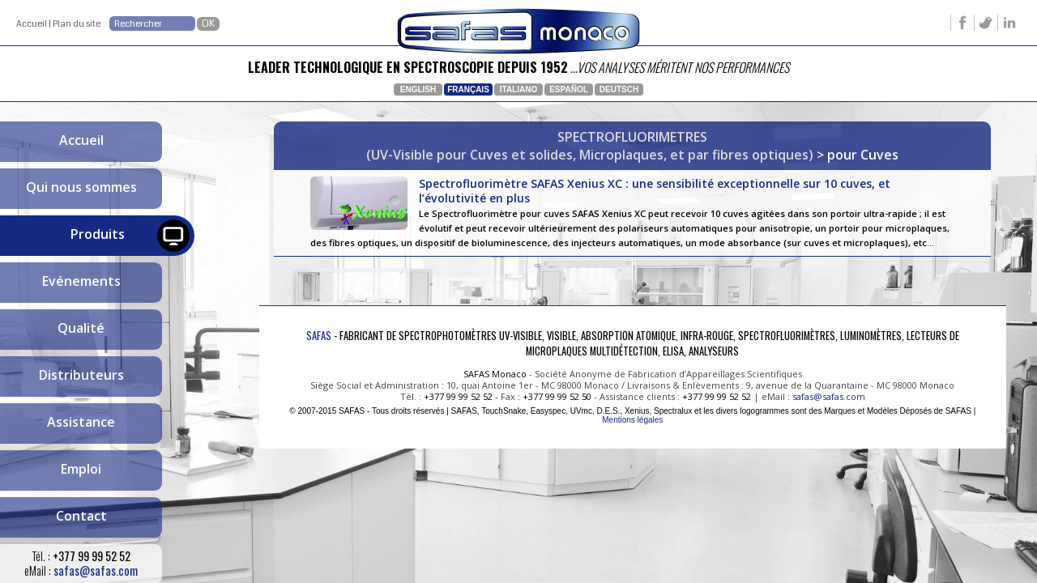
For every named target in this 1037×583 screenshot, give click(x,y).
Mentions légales (632, 434)
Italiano (518, 89)
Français (468, 89)
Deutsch (619, 89)
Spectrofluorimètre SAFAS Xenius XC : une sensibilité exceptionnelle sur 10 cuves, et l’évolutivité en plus (632, 219)
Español (568, 89)
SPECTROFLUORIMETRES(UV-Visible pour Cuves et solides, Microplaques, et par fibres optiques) (589, 146)
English (418, 89)
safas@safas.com (95, 570)
